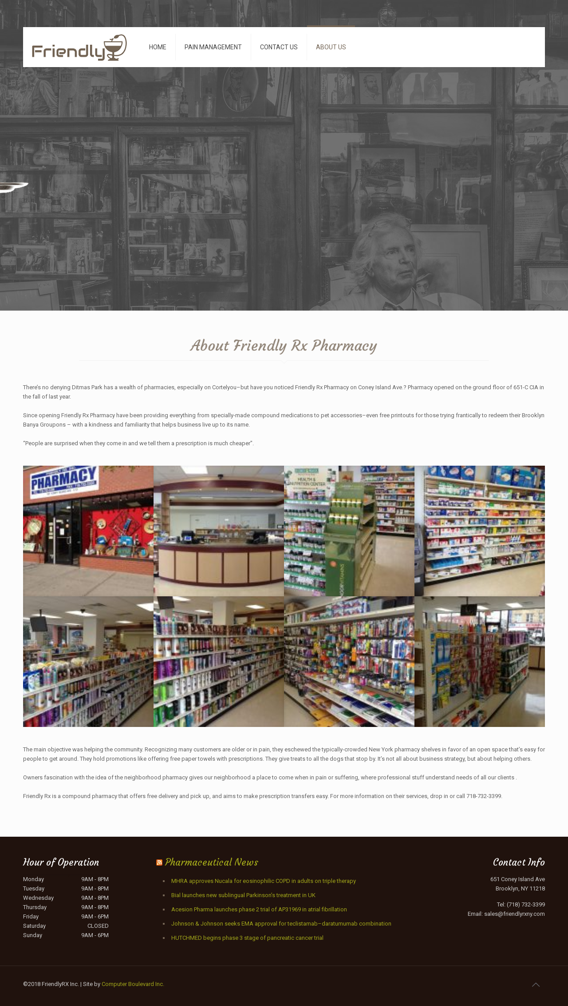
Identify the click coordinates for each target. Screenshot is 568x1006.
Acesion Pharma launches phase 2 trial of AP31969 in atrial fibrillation (259, 909)
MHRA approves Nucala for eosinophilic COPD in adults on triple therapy (263, 881)
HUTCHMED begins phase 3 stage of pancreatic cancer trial (247, 937)
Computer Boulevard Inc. (133, 984)
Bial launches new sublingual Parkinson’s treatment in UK (243, 895)
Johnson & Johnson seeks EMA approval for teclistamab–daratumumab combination (281, 923)
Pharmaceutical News (211, 862)
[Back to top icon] (535, 984)
